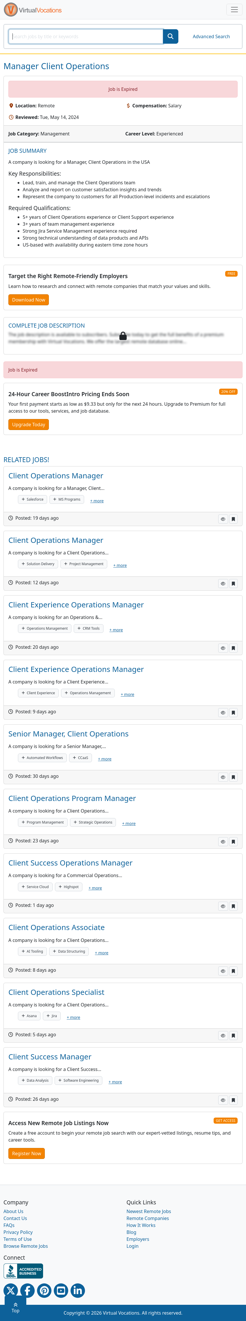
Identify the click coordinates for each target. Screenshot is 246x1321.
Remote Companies (148, 1218)
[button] (223, 519)
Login (133, 1246)
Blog (131, 1232)
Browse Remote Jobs (25, 1246)
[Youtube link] (61, 1290)
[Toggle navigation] (234, 9)
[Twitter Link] (10, 1290)
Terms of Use (17, 1239)
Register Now (26, 1153)
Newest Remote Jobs (149, 1211)
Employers (138, 1239)
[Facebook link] (27, 1290)
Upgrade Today (28, 424)
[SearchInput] (86, 36)
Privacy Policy (18, 1232)
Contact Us (15, 1218)
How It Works (141, 1225)
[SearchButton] (170, 36)
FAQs (8, 1225)
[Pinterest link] (44, 1290)
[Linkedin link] (78, 1290)
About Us (13, 1211)
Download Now (28, 300)
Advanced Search (211, 36)
